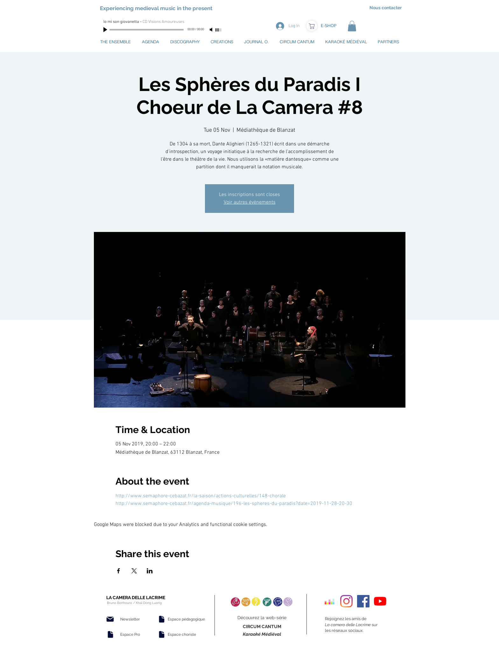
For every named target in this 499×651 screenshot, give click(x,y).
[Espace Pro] (130, 634)
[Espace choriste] (182, 634)
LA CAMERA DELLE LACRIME (135, 597)
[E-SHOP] (328, 25)
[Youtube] (380, 601)
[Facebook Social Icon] (363, 601)
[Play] (106, 29)
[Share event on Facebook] (119, 570)
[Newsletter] (130, 619)
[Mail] (110, 619)
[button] (352, 26)
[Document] (110, 634)
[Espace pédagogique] (186, 619)
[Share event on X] (134, 570)
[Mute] (211, 29)
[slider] (218, 30)
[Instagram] (346, 601)
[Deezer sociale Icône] (329, 601)
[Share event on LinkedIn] (150, 570)
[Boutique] (311, 26)
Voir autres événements (250, 202)
